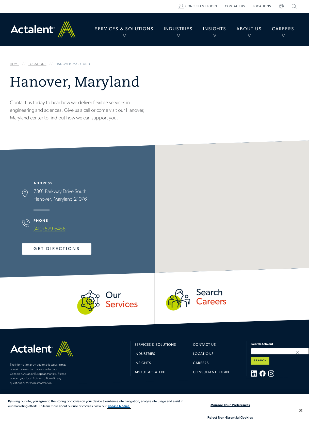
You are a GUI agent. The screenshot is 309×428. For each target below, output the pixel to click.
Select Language (281, 6)
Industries (178, 29)
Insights (214, 29)
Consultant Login (201, 6)
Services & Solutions (124, 29)
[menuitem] (124, 29)
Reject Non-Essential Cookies (230, 417)
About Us (249, 29)
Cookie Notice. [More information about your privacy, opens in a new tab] (119, 406)
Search (260, 360)
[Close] (300, 410)
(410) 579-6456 (49, 229)
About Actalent (150, 372)
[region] (154, 411)
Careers (283, 29)
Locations (262, 6)
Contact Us (204, 345)
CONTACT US (235, 6)
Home (43, 29)
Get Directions (56, 249)
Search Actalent (294, 6)
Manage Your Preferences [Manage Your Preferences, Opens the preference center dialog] (230, 405)
